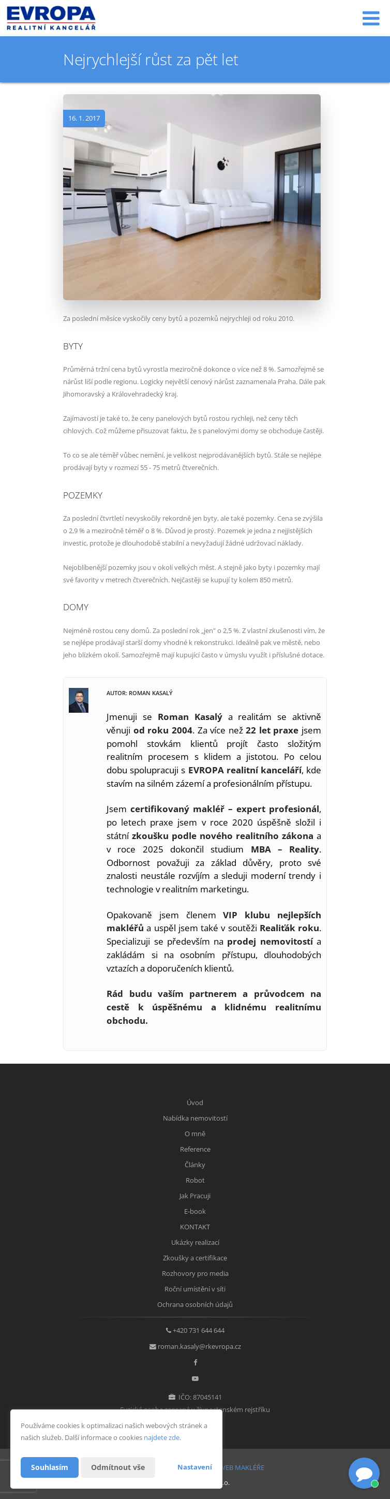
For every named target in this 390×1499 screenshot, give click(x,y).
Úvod (195, 1102)
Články (195, 1164)
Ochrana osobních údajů (195, 1304)
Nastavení (194, 1467)
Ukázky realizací (195, 1242)
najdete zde (161, 1437)
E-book (195, 1211)
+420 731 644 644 (198, 1330)
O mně (195, 1133)
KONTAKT (195, 1226)
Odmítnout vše (118, 1467)
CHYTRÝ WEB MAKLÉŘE (228, 1467)
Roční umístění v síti (195, 1289)
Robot (195, 1180)
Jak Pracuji (195, 1195)
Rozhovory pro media (195, 1273)
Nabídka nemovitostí (195, 1118)
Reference (195, 1149)
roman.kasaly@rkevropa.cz (199, 1346)
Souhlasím (49, 1467)
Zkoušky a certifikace (195, 1257)
